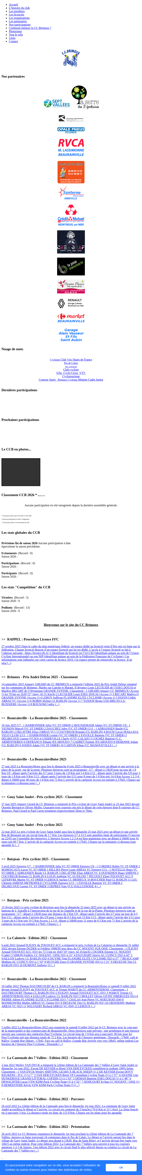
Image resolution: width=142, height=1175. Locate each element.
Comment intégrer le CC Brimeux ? (30, 28)
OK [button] (121, 1167)
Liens (12, 38)
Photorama (15, 31)
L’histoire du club (19, 7)
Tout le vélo (16, 34)
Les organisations (19, 17)
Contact (13, 41)
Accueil (13, 4)
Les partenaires (18, 21)
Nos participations (20, 24)
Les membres (17, 11)
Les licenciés (16, 14)
